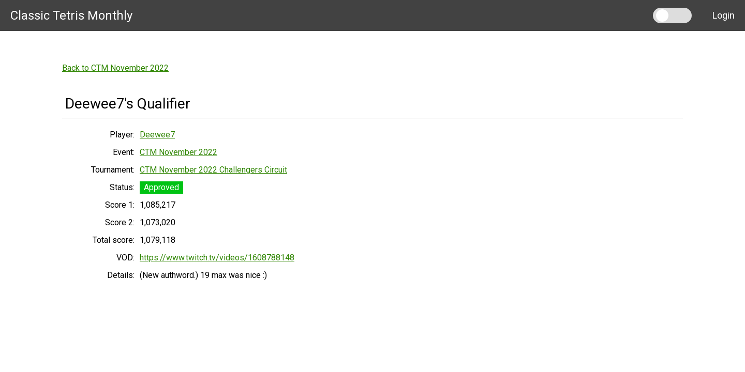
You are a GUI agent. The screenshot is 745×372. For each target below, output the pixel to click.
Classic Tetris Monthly (71, 15)
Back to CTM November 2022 (115, 68)
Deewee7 (157, 135)
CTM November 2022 (178, 152)
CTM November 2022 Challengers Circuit (213, 170)
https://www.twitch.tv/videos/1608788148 (217, 257)
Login (723, 15)
